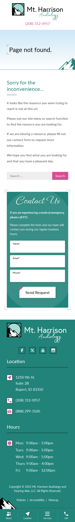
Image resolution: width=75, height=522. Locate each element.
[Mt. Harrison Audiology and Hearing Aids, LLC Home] (37, 11)
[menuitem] (9, 515)
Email (16, 258)
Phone (17, 272)
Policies (21, 500)
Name (16, 243)
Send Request (37, 292)
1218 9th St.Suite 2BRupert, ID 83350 (29, 383)
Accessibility (37, 500)
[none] (9, 515)
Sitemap (53, 500)
